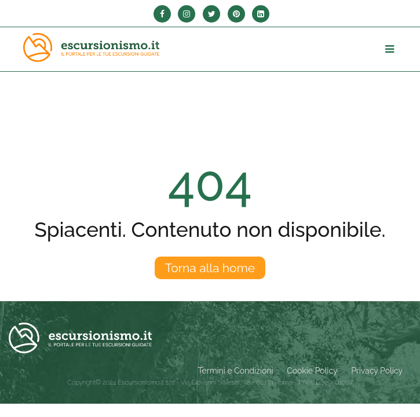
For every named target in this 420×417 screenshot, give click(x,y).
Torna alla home (210, 268)
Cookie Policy (312, 370)
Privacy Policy (377, 370)
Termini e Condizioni (235, 370)
